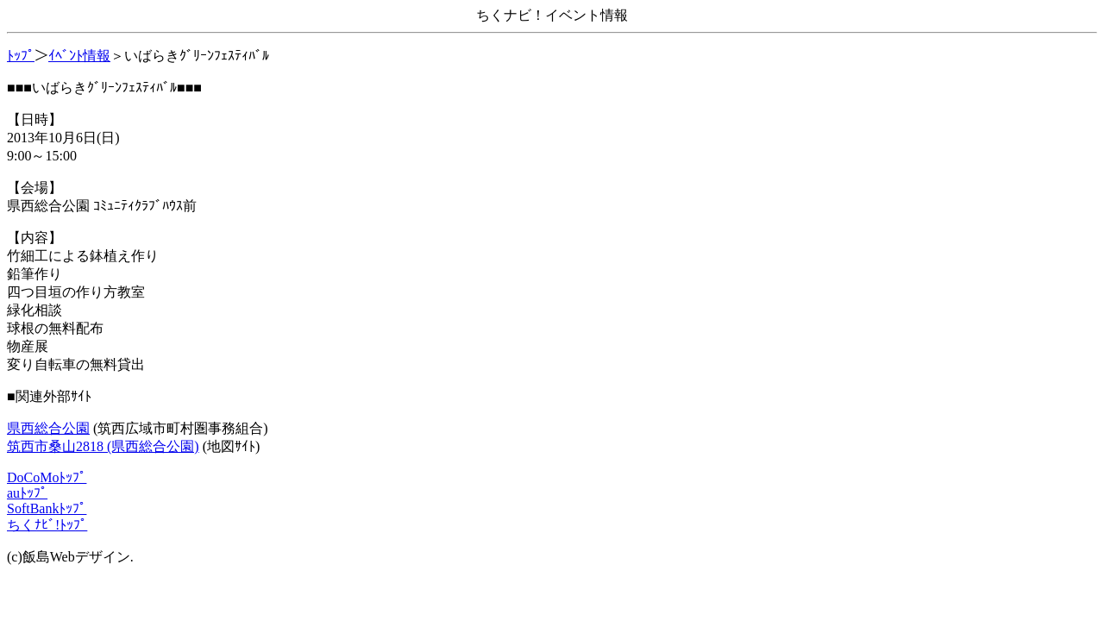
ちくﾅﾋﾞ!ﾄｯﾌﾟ (47, 525)
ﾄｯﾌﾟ (20, 55)
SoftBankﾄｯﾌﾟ (46, 508)
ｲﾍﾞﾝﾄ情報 (79, 55)
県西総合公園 (48, 428)
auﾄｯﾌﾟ (27, 493)
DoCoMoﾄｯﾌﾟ (46, 477)
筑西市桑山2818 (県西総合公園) (103, 446)
